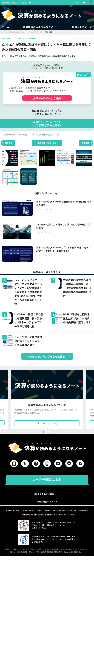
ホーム (6, 26)
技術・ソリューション (47, 193)
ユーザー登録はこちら (47, 479)
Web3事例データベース (47, 501)
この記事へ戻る (47, 142)
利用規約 (47, 510)
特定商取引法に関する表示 (32, 514)
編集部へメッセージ (13, 510)
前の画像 (8, 142)
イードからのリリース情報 (64, 514)
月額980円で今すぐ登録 (47, 98)
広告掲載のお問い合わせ (32, 510)
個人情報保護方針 (81, 510)
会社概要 (48, 514)
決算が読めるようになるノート (44, 26)
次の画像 (85, 142)
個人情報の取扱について (62, 510)
